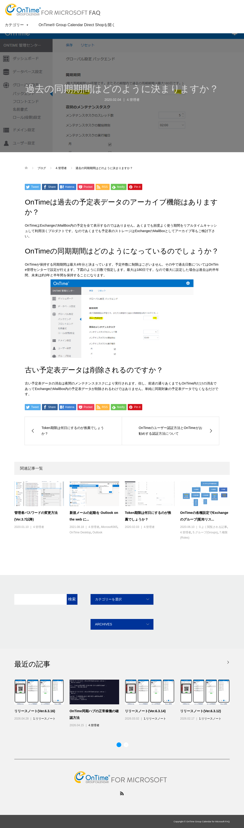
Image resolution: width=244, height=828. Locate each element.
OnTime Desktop (80, 532)
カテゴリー (17, 25)
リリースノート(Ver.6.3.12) (200, 711)
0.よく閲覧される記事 (213, 527)
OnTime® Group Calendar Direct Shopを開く (77, 25)
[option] (124, 704)
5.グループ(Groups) (205, 532)
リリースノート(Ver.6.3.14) (145, 711)
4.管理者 (133, 100)
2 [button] (126, 744)
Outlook (97, 532)
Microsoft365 (109, 527)
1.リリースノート (44, 718)
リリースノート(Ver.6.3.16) (34, 711)
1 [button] (119, 744)
